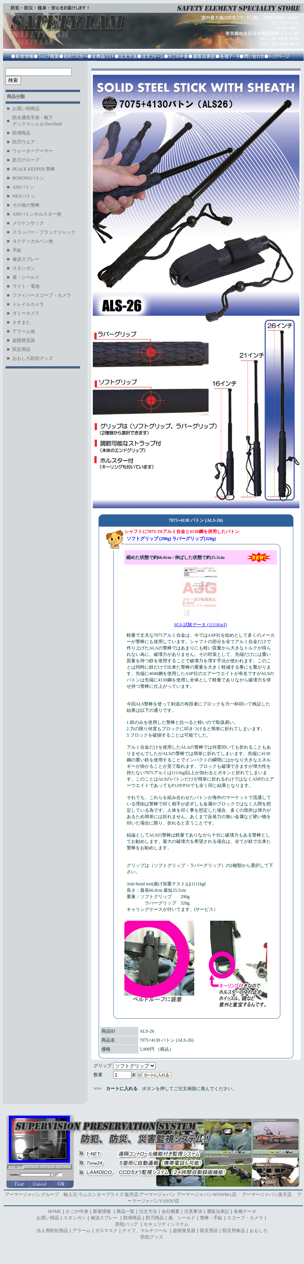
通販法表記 (218, 1211)
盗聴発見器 (184, 1230)
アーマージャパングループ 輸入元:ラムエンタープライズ (64, 1194)
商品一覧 (125, 1211)
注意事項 (193, 1211)
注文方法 (148, 1211)
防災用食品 (233, 1230)
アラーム (82, 1230)
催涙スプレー (104, 1217)
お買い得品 (47, 1217)
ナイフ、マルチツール (145, 1230)
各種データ (245, 1211)
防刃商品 (155, 1217)
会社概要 (171, 1211)
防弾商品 (132, 1217)
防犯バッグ (127, 1224)
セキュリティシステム (166, 1224)
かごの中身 (77, 1211)
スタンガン (75, 1217)
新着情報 (102, 1211)
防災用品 (209, 1230)
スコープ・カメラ (245, 1217)
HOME (54, 1211)
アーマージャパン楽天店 (267, 1194)
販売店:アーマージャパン (150, 1194)
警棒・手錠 (211, 1217)
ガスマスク (106, 1230)
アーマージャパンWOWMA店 (206, 1194)
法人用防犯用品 (52, 1230)
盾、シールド (181, 1217)
